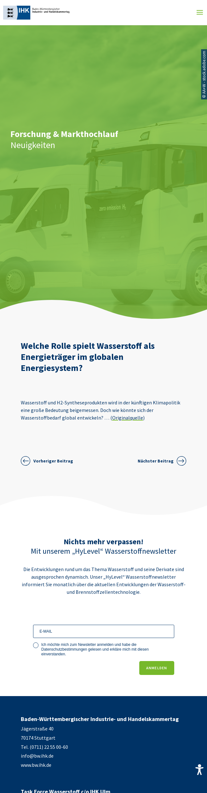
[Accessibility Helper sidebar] (199, 769)
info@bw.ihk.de (37, 756)
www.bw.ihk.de (36, 765)
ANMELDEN (156, 667)
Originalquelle (127, 417)
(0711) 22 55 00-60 (49, 747)
